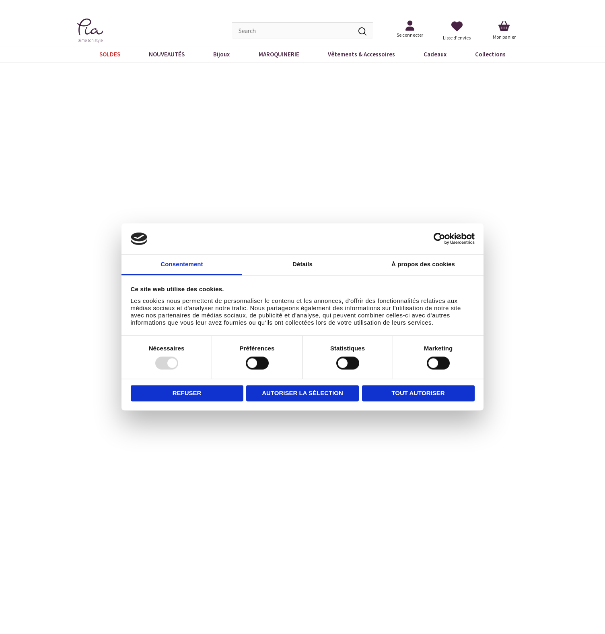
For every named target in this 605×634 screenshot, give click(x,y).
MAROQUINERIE (279, 54)
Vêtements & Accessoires (361, 54)
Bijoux (221, 54)
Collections (490, 54)
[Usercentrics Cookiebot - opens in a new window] (439, 239)
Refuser (187, 393)
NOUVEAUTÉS (167, 54)
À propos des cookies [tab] (423, 264)
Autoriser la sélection (302, 393)
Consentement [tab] (182, 264)
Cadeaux (435, 54)
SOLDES (109, 54)
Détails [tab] (302, 264)
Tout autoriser (417, 393)
